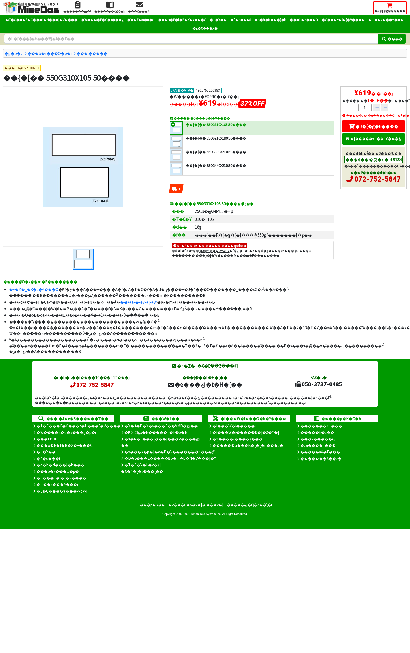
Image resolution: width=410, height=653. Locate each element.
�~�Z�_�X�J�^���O (33, 289)
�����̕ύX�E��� (320, 451)
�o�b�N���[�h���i (61, 464)
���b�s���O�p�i (49, 53)
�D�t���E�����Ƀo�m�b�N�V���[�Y (170, 458)
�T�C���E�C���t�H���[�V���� (41, 19)
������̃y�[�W (138, 302)
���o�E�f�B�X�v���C (182, 19)
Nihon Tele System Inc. (206, 514)
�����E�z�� (317, 432)
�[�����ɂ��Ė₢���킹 (373, 138)
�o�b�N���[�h (270, 19)
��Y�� (218, 19)
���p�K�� (152, 504)
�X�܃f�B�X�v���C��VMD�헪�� (161, 425)
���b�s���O (304, 19)
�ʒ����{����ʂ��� (237, 439)
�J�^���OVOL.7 (214, 250)
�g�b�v (14, 53)
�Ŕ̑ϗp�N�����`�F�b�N (156, 432)
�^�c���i (240, 19)
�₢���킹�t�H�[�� (205, 384)
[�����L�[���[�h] (191, 39)
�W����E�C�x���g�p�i (66, 432)
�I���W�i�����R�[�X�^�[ (245, 432)
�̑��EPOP (47, 439)
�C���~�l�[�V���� (343, 19)
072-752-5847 (377, 179)
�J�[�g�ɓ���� (373, 126)
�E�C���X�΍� (205, 28)
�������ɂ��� (321, 425)
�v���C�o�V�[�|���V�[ (195, 504)
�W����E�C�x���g (102, 19)
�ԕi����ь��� (318, 445)
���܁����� (92, 53)
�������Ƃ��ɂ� (320, 458)
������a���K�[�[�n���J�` (249, 445)
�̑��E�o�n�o (140, 19)
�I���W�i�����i (234, 425)
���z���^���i (386, 19)
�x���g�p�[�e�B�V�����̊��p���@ (169, 451)
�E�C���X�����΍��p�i (62, 491)
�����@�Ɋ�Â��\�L (250, 504)
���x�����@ (318, 439)
